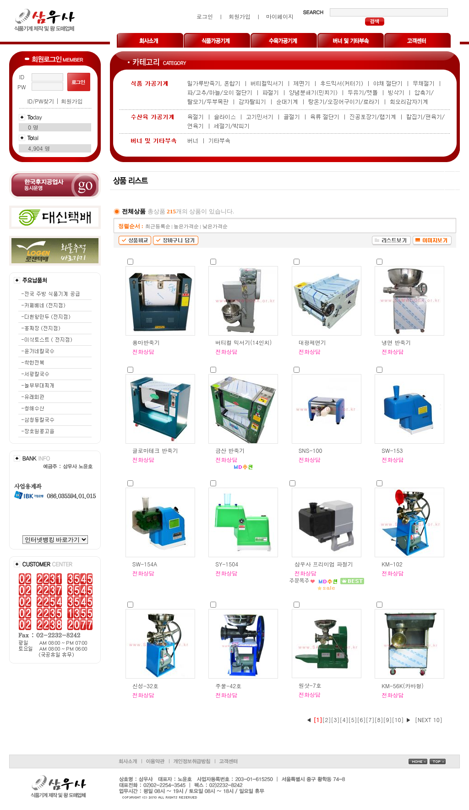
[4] (344, 719)
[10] (398, 719)
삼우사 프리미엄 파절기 (323, 564)
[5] (353, 719)
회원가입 (72, 101)
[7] (370, 719)
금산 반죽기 (230, 450)
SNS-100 (310, 450)
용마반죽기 (146, 342)
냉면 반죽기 (396, 342)
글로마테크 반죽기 (155, 450)
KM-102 (392, 564)
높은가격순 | (188, 226)
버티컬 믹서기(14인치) (243, 342)
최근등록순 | (159, 226)
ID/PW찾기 (40, 101)
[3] (335, 719)
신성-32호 (145, 686)
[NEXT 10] (428, 719)
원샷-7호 (310, 685)
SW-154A (144, 564)
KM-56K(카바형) (403, 686)
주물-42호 (228, 686)
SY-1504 (226, 564)
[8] (379, 719)
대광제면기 (312, 342)
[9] (387, 719)
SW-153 (392, 450)
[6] (361, 719)
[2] (326, 719)
